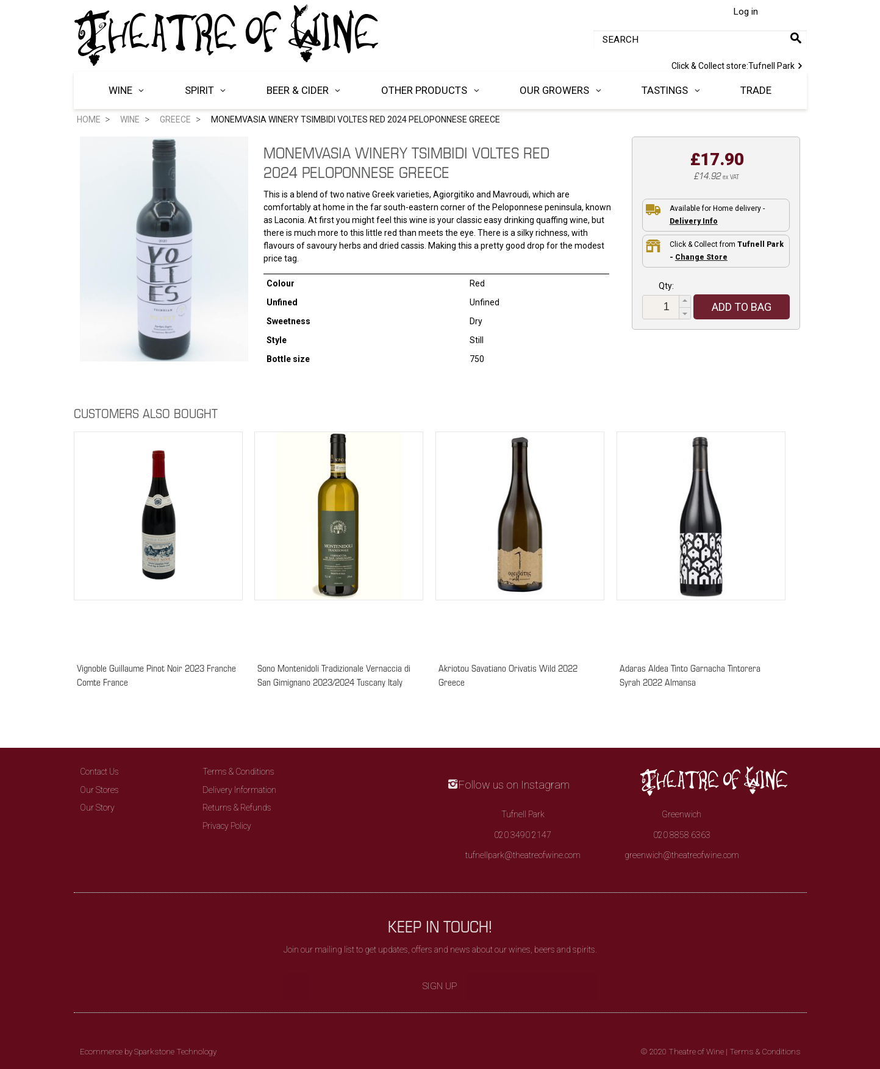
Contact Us (99, 771)
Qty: (666, 286)
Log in (745, 11)
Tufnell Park (739, 64)
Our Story (97, 807)
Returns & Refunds (236, 807)
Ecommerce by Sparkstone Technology (148, 1051)
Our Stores (99, 790)
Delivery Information (239, 790)
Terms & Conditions (238, 771)
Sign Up (440, 986)
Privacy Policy (226, 826)
